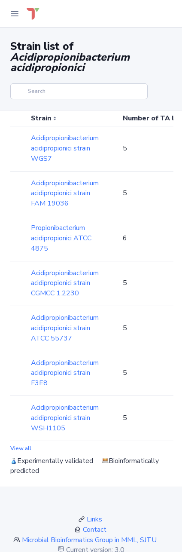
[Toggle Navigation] (14, 13)
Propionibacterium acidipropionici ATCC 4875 (61, 238)
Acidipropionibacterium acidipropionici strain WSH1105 (65, 418)
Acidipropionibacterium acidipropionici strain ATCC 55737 (65, 328)
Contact (94, 529)
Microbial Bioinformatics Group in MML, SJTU (89, 540)
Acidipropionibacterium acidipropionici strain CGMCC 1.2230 (65, 283)
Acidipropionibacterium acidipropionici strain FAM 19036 (65, 193)
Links (94, 519)
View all (20, 448)
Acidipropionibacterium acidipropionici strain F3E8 (65, 373)
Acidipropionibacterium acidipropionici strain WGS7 (65, 148)
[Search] (79, 91)
